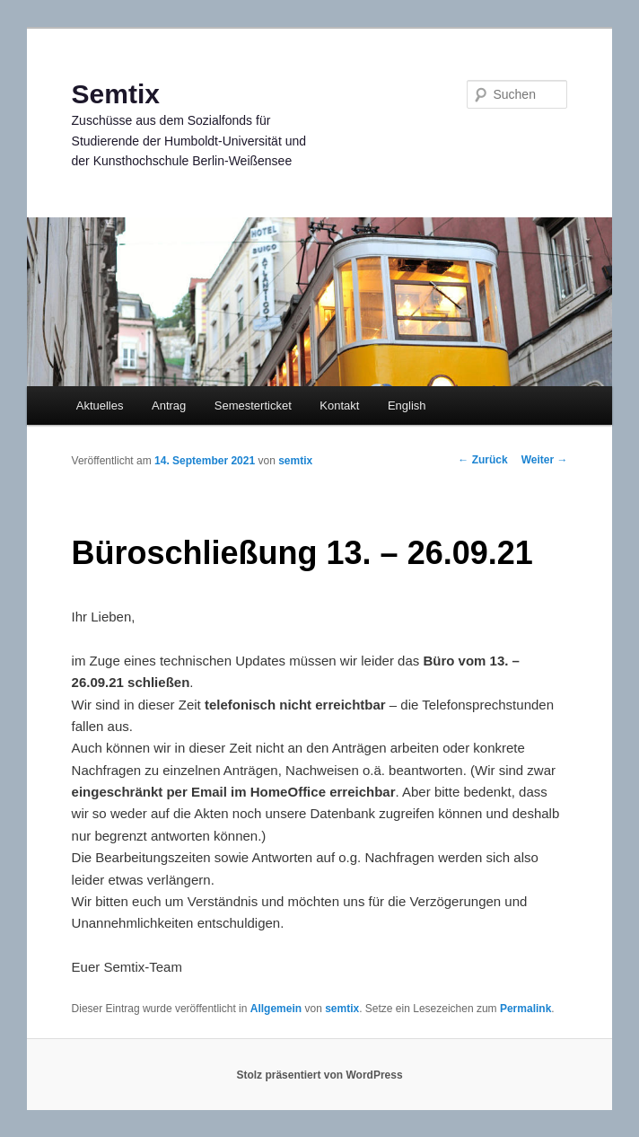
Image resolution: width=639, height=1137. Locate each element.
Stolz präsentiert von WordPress (319, 1075)
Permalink (525, 1008)
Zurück (482, 460)
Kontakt (339, 405)
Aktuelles (100, 405)
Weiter (544, 460)
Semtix (116, 94)
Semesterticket (253, 405)
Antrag (169, 405)
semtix (295, 460)
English (407, 405)
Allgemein (276, 1008)
